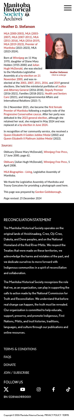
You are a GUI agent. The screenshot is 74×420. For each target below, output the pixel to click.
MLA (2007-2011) (22, 37)
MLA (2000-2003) (14, 33)
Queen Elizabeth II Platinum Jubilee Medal (28, 138)
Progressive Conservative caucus (22, 114)
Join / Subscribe (16, 372)
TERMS (65, 415)
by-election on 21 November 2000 (22, 77)
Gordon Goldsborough (48, 192)
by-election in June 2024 (33, 125)
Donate (10, 364)
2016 (45, 82)
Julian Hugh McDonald (21, 66)
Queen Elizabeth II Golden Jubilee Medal (27, 135)
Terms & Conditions (20, 349)
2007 (30, 82)
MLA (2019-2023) (14, 44)
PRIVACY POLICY (53, 415)
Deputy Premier (54, 90)
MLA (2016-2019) (29, 40)
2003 (23, 82)
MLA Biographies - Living (18, 172)
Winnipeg (18, 57)
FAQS (7, 357)
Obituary (9, 162)
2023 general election (34, 117)
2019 (57, 82)
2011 (37, 82)
